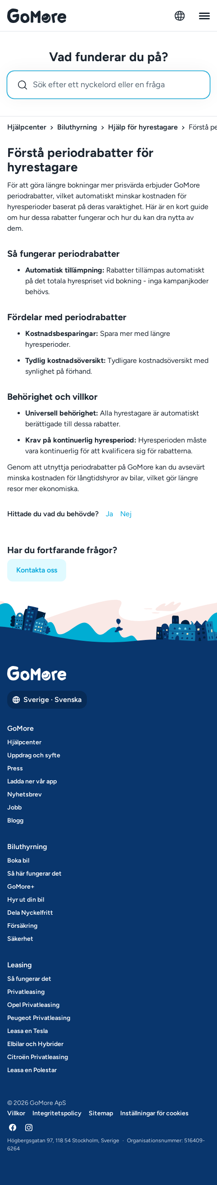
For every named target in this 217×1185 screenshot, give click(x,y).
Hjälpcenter (26, 127)
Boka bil (18, 860)
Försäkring (22, 926)
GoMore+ (21, 886)
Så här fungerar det (34, 873)
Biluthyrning (77, 127)
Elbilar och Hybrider (35, 1044)
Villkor (16, 1113)
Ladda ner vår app (32, 781)
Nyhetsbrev (24, 794)
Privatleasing (26, 992)
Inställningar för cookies (154, 1113)
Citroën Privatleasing (37, 1057)
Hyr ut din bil (25, 899)
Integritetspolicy (56, 1113)
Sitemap (101, 1113)
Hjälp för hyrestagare (143, 127)
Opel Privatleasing (33, 1005)
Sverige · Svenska (47, 699)
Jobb (14, 807)
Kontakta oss (36, 570)
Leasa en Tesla (27, 1031)
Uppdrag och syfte (33, 755)
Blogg (15, 820)
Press (15, 768)
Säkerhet (20, 939)
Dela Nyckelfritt (30, 913)
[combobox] (108, 84)
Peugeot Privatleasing (38, 1018)
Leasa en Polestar (32, 1070)
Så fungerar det (29, 979)
